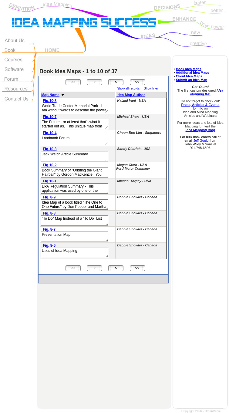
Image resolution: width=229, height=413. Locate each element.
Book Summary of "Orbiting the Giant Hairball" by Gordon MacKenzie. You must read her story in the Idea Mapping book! (74, 172)
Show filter (151, 88)
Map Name (50, 95)
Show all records (128, 88)
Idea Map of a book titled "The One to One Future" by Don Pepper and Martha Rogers (74, 204)
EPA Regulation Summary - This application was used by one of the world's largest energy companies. (74, 188)
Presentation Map (74, 237)
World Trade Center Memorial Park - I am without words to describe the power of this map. (74, 108)
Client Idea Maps (189, 76)
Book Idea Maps (188, 69)
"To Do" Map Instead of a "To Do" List (74, 220)
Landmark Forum (74, 140)
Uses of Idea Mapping (74, 253)
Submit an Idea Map (191, 80)
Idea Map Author (130, 95)
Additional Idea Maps (192, 72)
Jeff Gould (201, 140)
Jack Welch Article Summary (74, 156)
